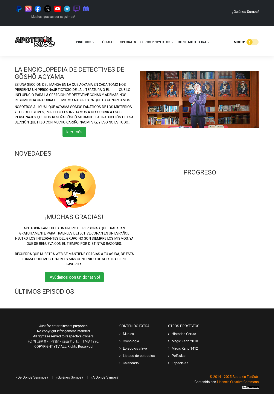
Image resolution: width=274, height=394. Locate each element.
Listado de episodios (137, 356)
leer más (74, 131)
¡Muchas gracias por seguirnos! (53, 17)
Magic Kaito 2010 (183, 341)
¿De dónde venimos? (32, 377)
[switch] (253, 42)
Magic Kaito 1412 (183, 348)
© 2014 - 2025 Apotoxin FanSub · (234, 377)
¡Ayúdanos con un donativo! (74, 277)
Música (126, 334)
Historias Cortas (182, 334)
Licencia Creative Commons (238, 382)
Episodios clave (133, 348)
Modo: (246, 41)
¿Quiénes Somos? (245, 12)
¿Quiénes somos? (70, 377)
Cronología (129, 341)
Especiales (127, 42)
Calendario (129, 363)
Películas (106, 42)
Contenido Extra (193, 42)
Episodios (84, 42)
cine (115, 90)
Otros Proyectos (156, 42)
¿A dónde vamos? (105, 377)
